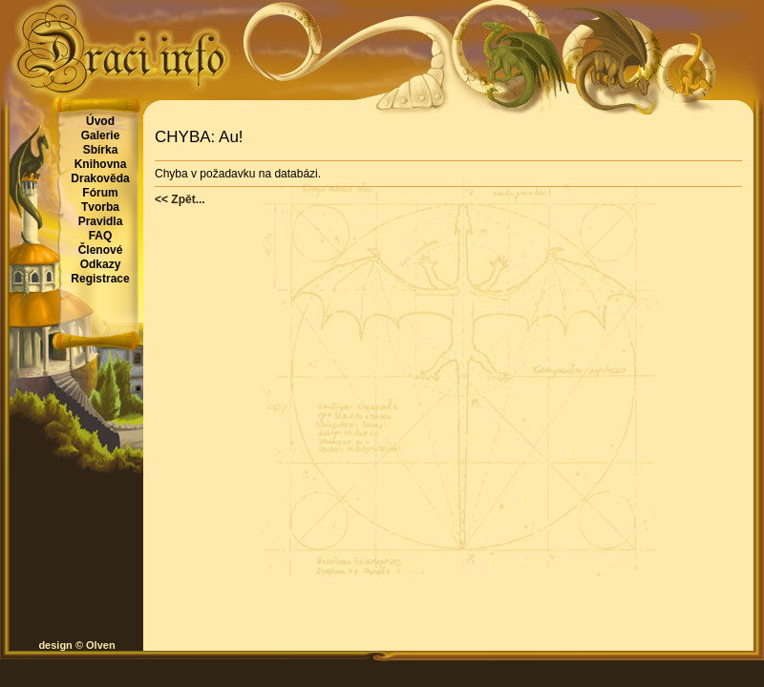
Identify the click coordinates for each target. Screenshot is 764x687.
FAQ (101, 235)
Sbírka (100, 149)
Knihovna (100, 164)
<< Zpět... (180, 199)
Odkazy (100, 264)
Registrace (100, 278)
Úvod (100, 121)
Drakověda (100, 178)
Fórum (99, 192)
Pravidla (100, 221)
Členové (100, 250)
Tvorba (100, 207)
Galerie (100, 135)
